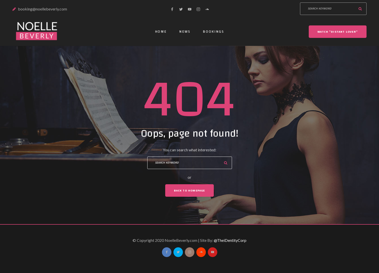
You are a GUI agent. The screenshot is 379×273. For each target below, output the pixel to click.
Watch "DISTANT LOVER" (337, 31)
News (185, 31)
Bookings (213, 31)
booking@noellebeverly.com (42, 8)
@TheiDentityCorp (230, 240)
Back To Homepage (189, 190)
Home (161, 31)
